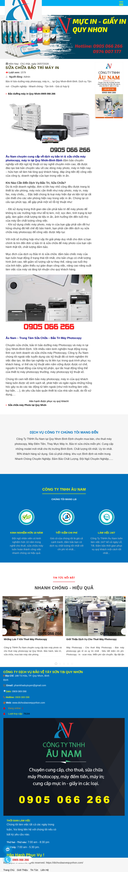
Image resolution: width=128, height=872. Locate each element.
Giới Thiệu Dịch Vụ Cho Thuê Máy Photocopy (91, 639)
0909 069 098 (19, 691)
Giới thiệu (22, 870)
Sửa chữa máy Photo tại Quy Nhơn (27, 405)
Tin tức (34, 870)
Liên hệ (45, 870)
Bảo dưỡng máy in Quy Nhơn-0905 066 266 (31, 93)
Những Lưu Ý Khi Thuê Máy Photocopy (25, 639)
